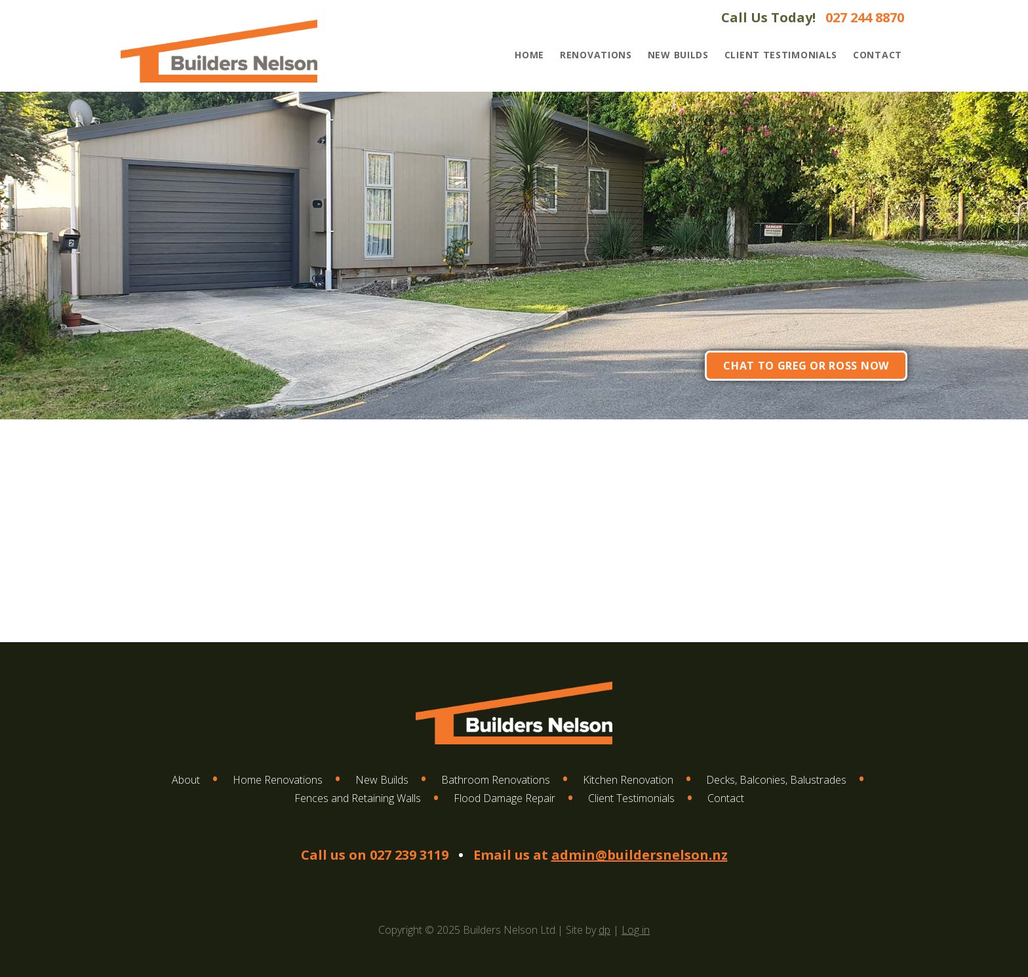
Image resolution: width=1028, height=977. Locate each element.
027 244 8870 (864, 17)
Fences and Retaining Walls (357, 798)
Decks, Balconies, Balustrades (776, 780)
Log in (636, 930)
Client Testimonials (780, 54)
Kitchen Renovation (628, 780)
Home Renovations (278, 780)
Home (529, 54)
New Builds (678, 54)
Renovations (596, 54)
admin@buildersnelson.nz (639, 855)
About (186, 780)
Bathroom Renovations (495, 780)
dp (604, 930)
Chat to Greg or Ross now (806, 365)
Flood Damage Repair (504, 798)
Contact (877, 54)
